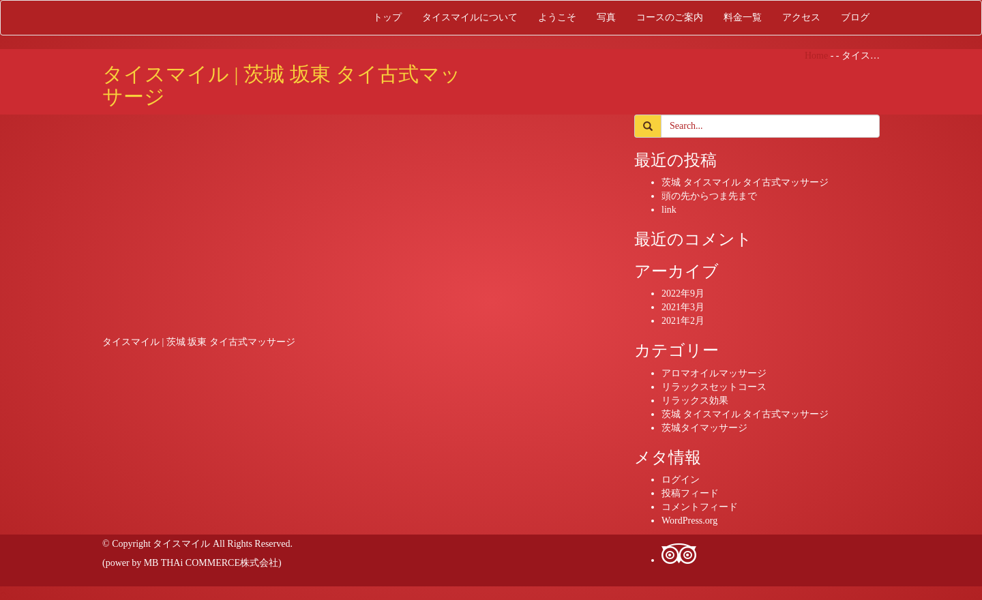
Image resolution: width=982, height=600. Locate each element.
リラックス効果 (694, 400)
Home (816, 55)
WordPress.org (689, 520)
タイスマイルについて (470, 17)
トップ (387, 17)
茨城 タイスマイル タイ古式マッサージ (745, 182)
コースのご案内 (669, 17)
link (668, 210)
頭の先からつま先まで (709, 196)
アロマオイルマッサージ (714, 373)
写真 (606, 17)
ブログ (855, 17)
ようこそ (557, 17)
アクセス (801, 17)
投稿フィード (690, 493)
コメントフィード (699, 507)
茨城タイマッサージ (704, 428)
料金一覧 (743, 17)
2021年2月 (682, 321)
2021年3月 (682, 307)
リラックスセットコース (714, 387)
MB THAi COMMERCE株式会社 (211, 563)
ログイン (680, 480)
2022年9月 (682, 293)
